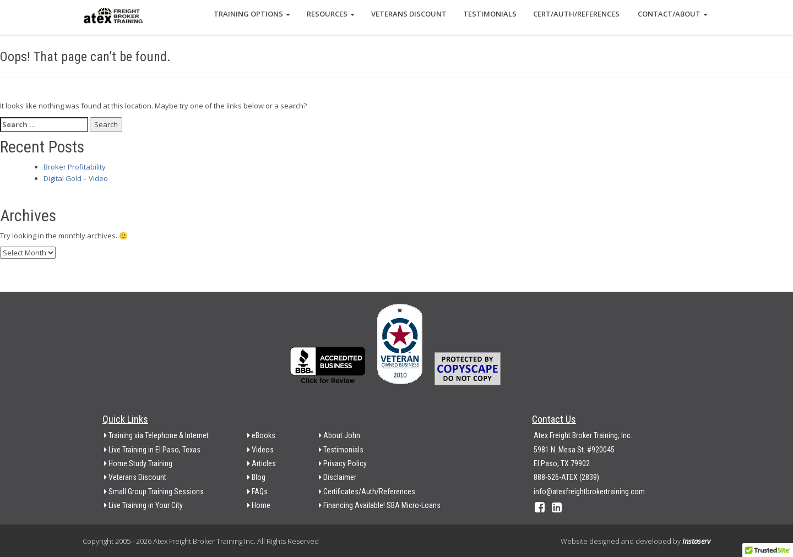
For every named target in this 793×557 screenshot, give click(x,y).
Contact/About (672, 14)
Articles (261, 463)
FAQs (257, 491)
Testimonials (490, 14)
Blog (256, 477)
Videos (260, 449)
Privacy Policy (343, 463)
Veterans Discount (409, 14)
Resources (331, 14)
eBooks (261, 435)
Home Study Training (138, 463)
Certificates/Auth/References (367, 491)
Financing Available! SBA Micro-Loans (380, 505)
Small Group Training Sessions (154, 491)
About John (339, 435)
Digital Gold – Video (76, 178)
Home (258, 505)
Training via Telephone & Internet (156, 435)
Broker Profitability (75, 167)
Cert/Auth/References (576, 14)
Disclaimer (337, 477)
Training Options (252, 14)
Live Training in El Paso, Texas (152, 449)
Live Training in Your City (143, 505)
